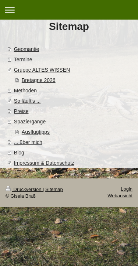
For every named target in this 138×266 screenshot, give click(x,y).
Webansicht (119, 195)
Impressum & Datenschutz (44, 163)
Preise (21, 111)
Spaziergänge (30, 122)
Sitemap (54, 189)
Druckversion (24, 189)
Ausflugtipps (36, 132)
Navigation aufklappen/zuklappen (69, 10)
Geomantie (26, 49)
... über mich (28, 142)
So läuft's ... (27, 101)
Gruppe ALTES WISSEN (42, 70)
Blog (19, 153)
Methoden (25, 90)
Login (126, 189)
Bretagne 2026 (39, 80)
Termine (23, 59)
